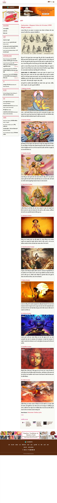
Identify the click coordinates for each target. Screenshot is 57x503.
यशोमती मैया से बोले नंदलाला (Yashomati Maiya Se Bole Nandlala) (10, 113)
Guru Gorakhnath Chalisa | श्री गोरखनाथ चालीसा (10, 133)
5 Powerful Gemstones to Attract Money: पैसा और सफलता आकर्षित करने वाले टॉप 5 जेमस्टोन (28, 424)
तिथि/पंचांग (24, 445)
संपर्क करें (25, 447)
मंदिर (41, 445)
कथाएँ (28, 445)
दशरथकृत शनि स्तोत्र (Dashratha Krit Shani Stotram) (9, 85)
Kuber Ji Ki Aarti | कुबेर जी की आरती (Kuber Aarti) (9, 43)
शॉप (9, 445)
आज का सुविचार (5, 28)
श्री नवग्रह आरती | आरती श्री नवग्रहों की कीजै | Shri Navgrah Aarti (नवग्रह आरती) (10, 47)
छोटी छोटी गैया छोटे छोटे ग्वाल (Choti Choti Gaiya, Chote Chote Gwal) (10, 106)
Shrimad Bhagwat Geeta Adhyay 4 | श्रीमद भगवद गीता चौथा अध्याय (10, 94)
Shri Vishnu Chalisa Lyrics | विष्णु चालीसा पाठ (9, 125)
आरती (45, 445)
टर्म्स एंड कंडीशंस (30, 447)
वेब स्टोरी (12, 445)
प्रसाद (31, 445)
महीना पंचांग (5, 31)
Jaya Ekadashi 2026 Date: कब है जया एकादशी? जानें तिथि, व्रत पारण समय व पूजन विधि (10, 70)
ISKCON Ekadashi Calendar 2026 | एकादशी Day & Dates (50, 423)
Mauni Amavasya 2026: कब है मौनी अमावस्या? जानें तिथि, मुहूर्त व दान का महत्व (10, 60)
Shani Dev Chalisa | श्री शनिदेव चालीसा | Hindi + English (10, 121)
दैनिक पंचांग (5, 33)
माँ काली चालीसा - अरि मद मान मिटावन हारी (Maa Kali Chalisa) (10, 129)
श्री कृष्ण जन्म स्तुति (6, 40)
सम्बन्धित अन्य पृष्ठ (24, 419)
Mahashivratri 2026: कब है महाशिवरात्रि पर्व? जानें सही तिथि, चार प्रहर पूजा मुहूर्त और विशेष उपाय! (10, 76)
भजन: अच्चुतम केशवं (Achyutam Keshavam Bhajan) (8, 102)
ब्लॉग (21, 21)
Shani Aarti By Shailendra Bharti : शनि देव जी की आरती (10, 51)
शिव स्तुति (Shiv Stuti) (7, 110)
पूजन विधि (35, 445)
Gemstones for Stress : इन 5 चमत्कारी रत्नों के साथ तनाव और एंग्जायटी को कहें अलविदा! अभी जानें (39, 424)
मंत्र (38, 445)
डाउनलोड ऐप (10, 7)
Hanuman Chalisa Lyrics (35, 412)
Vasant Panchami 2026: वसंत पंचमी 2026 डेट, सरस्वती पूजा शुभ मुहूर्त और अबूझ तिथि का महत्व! (10, 64)
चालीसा (16, 445)
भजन (20, 445)
